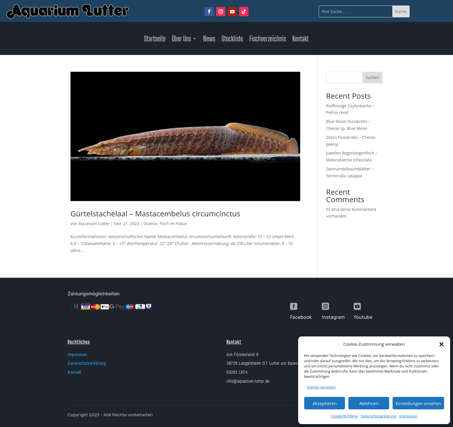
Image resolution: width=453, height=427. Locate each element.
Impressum (408, 416)
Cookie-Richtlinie (344, 416)
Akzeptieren (325, 403)
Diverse (150, 223)
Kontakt (300, 39)
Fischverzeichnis (267, 39)
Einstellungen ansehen (418, 403)
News (209, 39)
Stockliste (232, 39)
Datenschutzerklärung (378, 416)
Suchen (372, 77)
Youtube (363, 317)
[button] (441, 344)
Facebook (301, 317)
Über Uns (181, 39)
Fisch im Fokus (173, 223)
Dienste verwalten (321, 387)
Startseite (155, 39)
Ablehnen (368, 403)
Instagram (333, 317)
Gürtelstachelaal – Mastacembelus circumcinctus (155, 213)
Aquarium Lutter (94, 223)
